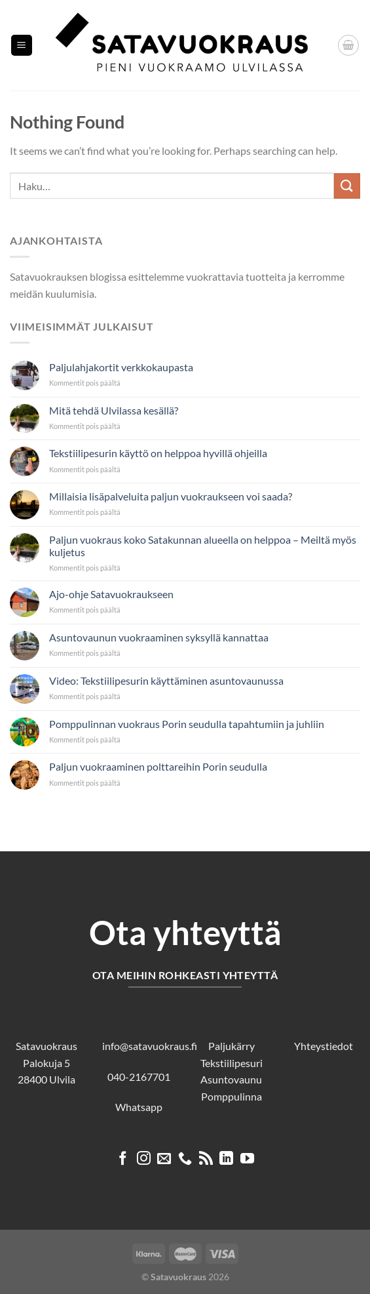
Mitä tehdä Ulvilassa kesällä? (113, 410)
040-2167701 (138, 1076)
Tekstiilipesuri (231, 1063)
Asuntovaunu (231, 1079)
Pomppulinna (231, 1096)
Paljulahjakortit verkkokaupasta (121, 367)
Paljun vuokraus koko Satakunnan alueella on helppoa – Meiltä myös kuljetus (202, 545)
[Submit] (347, 186)
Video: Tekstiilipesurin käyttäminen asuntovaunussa (166, 680)
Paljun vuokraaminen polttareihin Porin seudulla (158, 766)
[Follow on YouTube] (247, 1159)
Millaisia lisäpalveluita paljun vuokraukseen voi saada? (170, 496)
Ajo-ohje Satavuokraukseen (111, 594)
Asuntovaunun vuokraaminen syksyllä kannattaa (158, 637)
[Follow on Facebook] (123, 1159)
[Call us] (185, 1159)
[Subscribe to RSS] (206, 1159)
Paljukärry (231, 1046)
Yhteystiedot (323, 1046)
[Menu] (21, 45)
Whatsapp (138, 1107)
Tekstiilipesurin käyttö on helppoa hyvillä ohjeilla (158, 453)
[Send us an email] (164, 1159)
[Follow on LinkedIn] (226, 1159)
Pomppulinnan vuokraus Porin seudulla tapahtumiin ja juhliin (186, 724)
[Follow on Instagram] (144, 1159)
